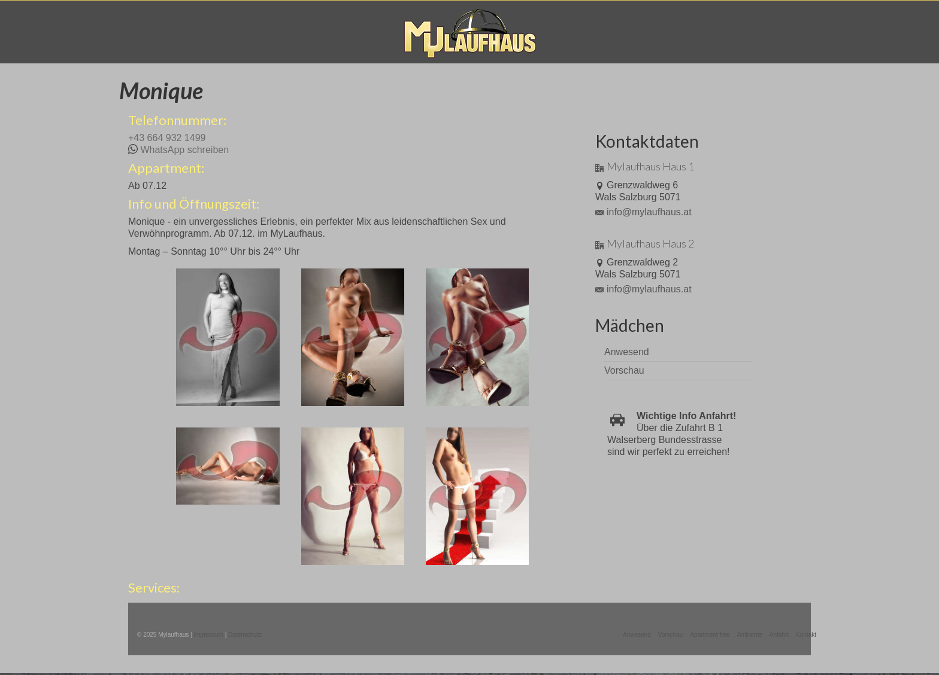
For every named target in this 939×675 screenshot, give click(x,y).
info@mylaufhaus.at (643, 212)
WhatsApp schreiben (184, 150)
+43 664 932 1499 (166, 138)
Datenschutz (245, 634)
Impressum (208, 634)
